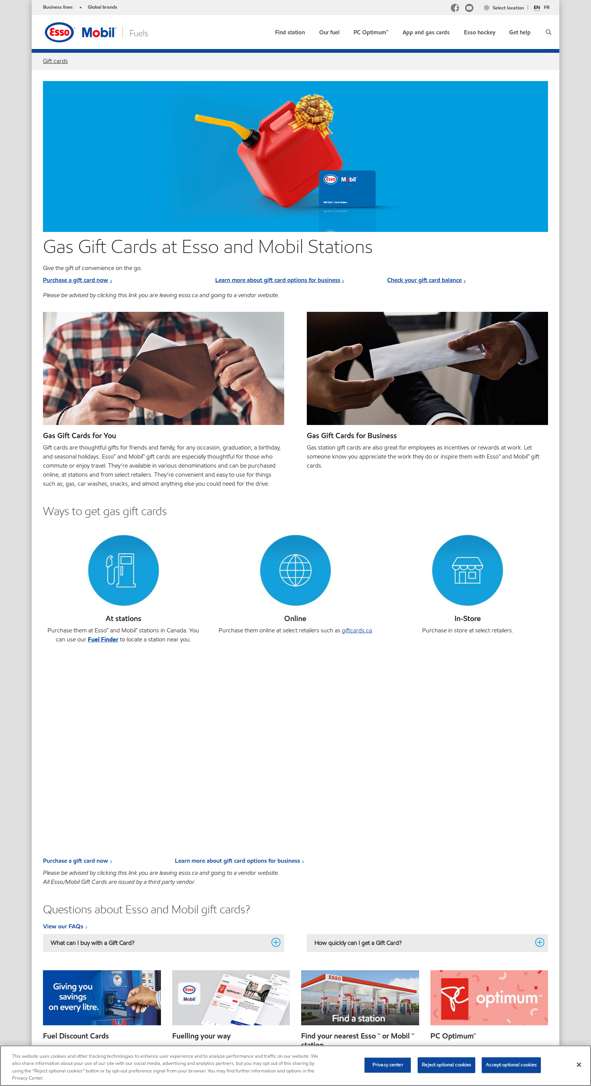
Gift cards (55, 61)
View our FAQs (63, 730)
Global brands (102, 7)
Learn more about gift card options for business (277, 280)
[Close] (579, 1064)
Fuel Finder (103, 639)
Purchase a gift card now (75, 280)
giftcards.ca (357, 630)
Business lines (58, 7)
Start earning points (456, 873)
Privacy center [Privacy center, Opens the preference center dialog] (387, 1064)
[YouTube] (469, 9)
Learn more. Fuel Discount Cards (86, 873)
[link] (290, 31)
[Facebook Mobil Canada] (455, 9)
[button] (548, 32)
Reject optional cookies (446, 1064)
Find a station (319, 900)
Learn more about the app (206, 873)
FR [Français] (547, 7)
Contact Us (89, 1003)
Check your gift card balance (424, 280)
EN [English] (537, 8)
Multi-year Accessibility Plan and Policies (161, 1003)
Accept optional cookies (511, 1064)
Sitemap (53, 1003)
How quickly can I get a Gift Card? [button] (422, 746)
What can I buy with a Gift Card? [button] (159, 746)
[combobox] (472, 1004)
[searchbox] (465, 1004)
